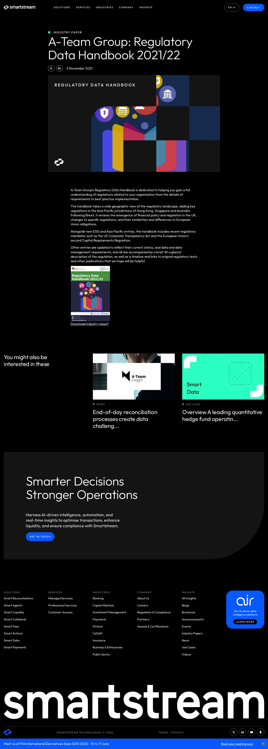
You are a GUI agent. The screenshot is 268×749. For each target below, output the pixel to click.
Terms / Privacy (171, 732)
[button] (51, 68)
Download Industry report (90, 324)
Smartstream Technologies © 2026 (85, 732)
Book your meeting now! (237, 744)
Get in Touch (40, 536)
